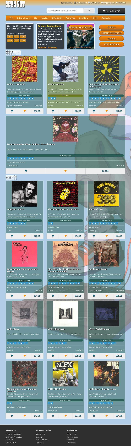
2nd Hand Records (23, 18)
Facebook (42, 47)
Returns (39, 437)
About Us (9, 440)
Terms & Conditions (13, 434)
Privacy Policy (11, 442)
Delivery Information (14, 437)
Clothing (95, 18)
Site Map (39, 442)
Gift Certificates (42, 440)
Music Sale (44, 18)
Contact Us (40, 434)
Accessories (106, 18)
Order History (72, 437)
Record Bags (70, 18)
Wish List (70, 440)
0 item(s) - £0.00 (112, 10)
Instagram (52, 47)
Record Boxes (84, 18)
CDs (35, 18)
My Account (71, 434)
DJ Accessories (57, 18)
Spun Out (15, 5)
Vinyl (11, 18)
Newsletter (71, 442)
